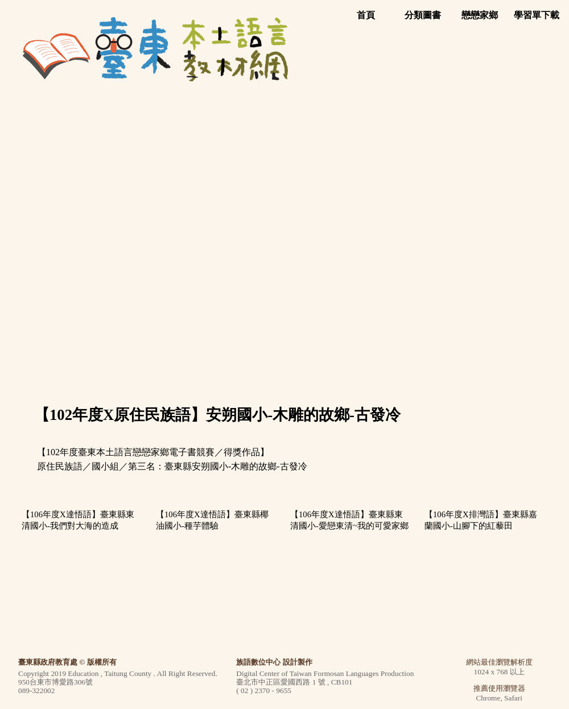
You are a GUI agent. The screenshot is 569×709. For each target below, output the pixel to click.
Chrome (488, 698)
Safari (513, 698)
